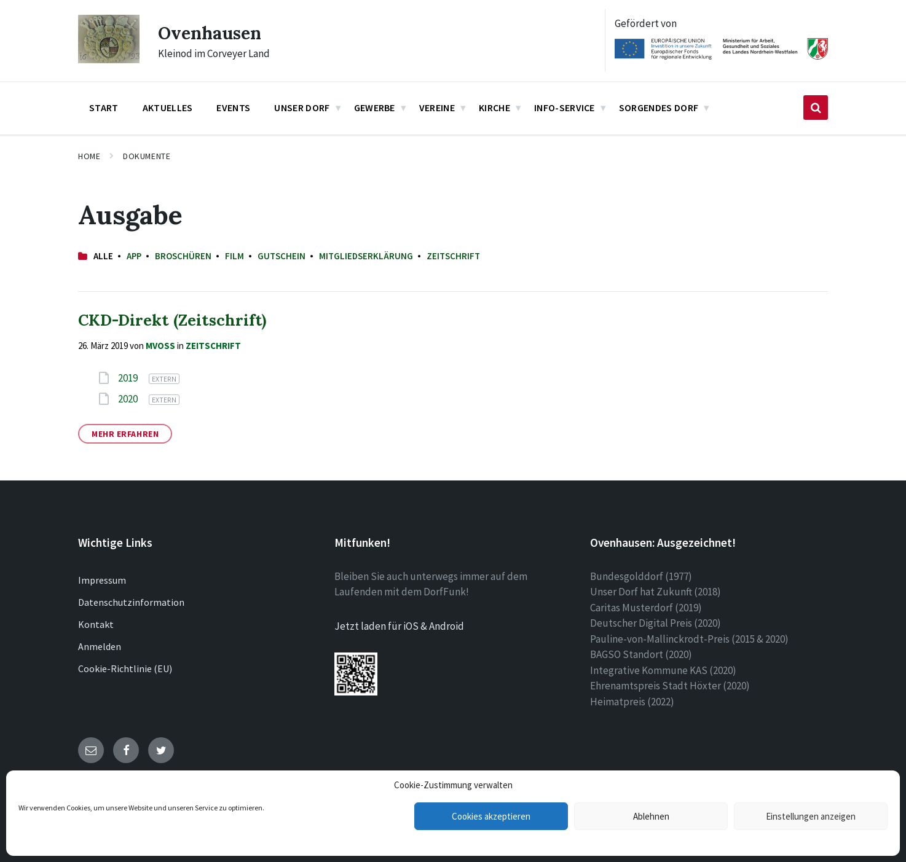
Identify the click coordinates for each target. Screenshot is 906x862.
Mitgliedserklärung (366, 256)
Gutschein (281, 256)
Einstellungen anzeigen (811, 816)
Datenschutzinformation (131, 602)
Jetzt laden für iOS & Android (399, 626)
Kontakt (96, 624)
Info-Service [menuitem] (564, 107)
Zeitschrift (453, 256)
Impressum (102, 580)
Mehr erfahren (125, 433)
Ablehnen (651, 816)
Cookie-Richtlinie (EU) (125, 668)
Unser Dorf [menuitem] (301, 107)
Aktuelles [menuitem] (168, 107)
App (134, 256)
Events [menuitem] (233, 107)
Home (89, 156)
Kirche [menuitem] (494, 107)
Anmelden (99, 646)
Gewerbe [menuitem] (374, 107)
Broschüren (183, 256)
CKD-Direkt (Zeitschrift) (172, 320)
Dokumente (146, 156)
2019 (129, 378)
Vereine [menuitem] (437, 107)
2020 (129, 399)
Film (234, 256)
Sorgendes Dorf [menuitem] (658, 107)
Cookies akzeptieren (491, 816)
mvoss (160, 345)
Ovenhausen (213, 32)
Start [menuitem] (104, 107)
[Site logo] (109, 59)
